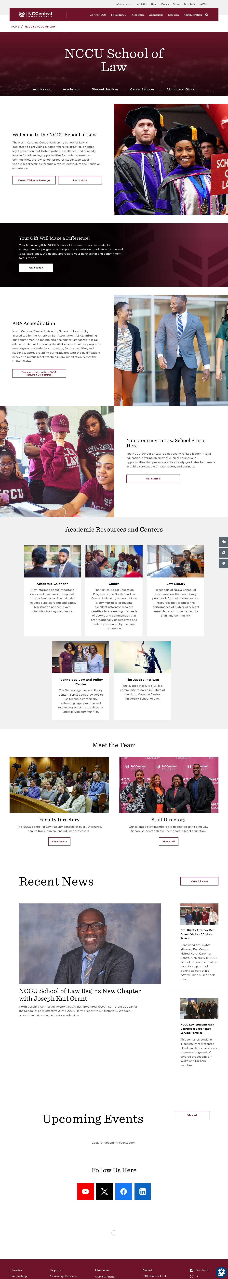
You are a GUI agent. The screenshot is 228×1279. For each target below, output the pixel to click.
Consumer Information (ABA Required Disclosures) (39, 373)
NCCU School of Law (40, 26)
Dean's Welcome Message (34, 180)
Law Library (175, 584)
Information (124, 4)
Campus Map (18, 1276)
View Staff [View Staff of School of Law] (168, 841)
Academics (138, 15)
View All (192, 1115)
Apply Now (212, 542)
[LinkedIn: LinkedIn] (142, 1191)
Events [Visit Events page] (165, 4)
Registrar (56, 1270)
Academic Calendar (52, 584)
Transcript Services (63, 1276)
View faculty (59, 841)
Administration (193, 15)
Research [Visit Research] (173, 15)
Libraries (16, 1270)
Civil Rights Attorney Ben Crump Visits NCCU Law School (197, 934)
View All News (199, 881)
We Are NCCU (98, 15)
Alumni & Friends (105, 1276)
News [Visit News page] (154, 4)
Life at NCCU (119, 15)
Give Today (36, 267)
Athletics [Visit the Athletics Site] (142, 4)
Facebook (199, 1270)
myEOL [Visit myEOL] (203, 4)
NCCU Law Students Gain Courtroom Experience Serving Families (197, 1028)
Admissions (42, 89)
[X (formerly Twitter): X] (104, 1191)
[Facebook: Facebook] (123, 1191)
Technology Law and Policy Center (81, 682)
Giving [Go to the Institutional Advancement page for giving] (176, 4)
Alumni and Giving (180, 89)
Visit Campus (213, 563)
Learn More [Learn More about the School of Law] (87, 181)
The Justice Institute (142, 679)
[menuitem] (200, 1270)
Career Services (142, 89)
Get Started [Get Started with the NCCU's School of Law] (153, 478)
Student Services (105, 89)
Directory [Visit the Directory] (189, 4)
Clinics (114, 584)
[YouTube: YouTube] (85, 1191)
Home (15, 26)
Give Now (211, 553)
